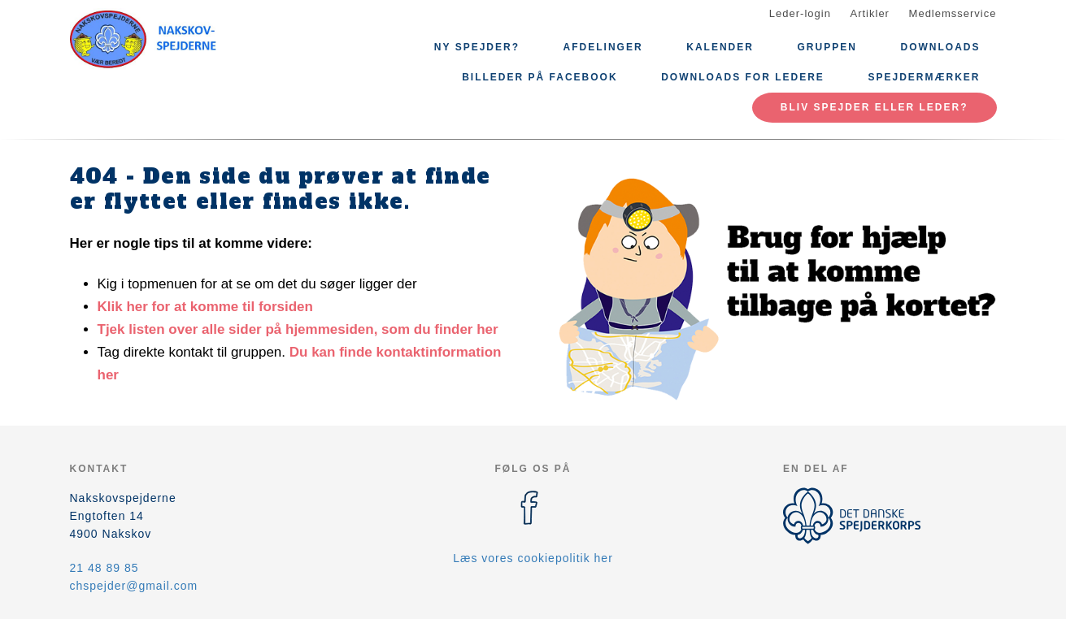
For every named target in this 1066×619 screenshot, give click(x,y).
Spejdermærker (924, 77)
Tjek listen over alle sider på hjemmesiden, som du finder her (298, 329)
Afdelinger (603, 47)
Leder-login (800, 13)
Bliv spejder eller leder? (874, 107)
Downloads (941, 47)
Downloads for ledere (743, 77)
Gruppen (827, 47)
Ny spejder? (477, 47)
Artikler (870, 13)
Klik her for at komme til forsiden (205, 306)
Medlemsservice (953, 13)
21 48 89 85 (104, 567)
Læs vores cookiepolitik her (533, 558)
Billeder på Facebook (539, 77)
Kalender (720, 47)
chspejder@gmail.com (134, 585)
